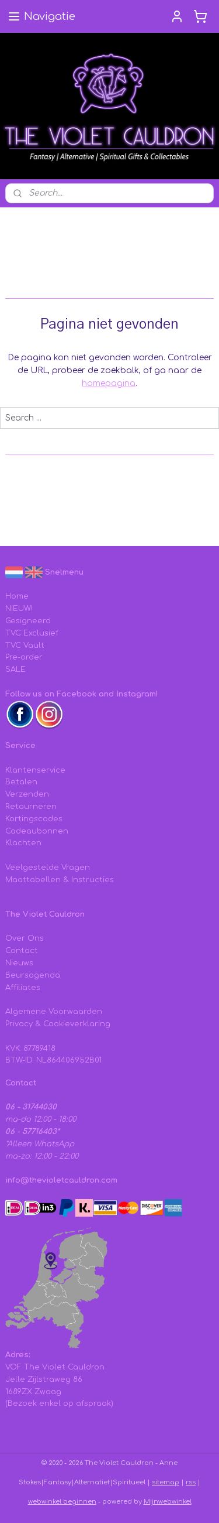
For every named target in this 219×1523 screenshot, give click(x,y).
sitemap (165, 1482)
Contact (21, 951)
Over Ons (24, 938)
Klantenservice (35, 770)
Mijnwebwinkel (168, 1501)
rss (191, 1482)
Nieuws (19, 963)
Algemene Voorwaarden (53, 1012)
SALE (15, 669)
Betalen (21, 782)
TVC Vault (24, 645)
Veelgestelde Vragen (47, 867)
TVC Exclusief (31, 633)
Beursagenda (32, 975)
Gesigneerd (28, 621)
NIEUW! (19, 609)
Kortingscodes (33, 819)
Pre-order (24, 657)
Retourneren (31, 807)
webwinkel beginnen (62, 1501)
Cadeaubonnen (36, 831)
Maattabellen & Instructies (59, 880)
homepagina (108, 383)
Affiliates (22, 988)
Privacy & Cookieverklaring (57, 1024)
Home (17, 596)
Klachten (23, 843)
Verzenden (27, 794)
